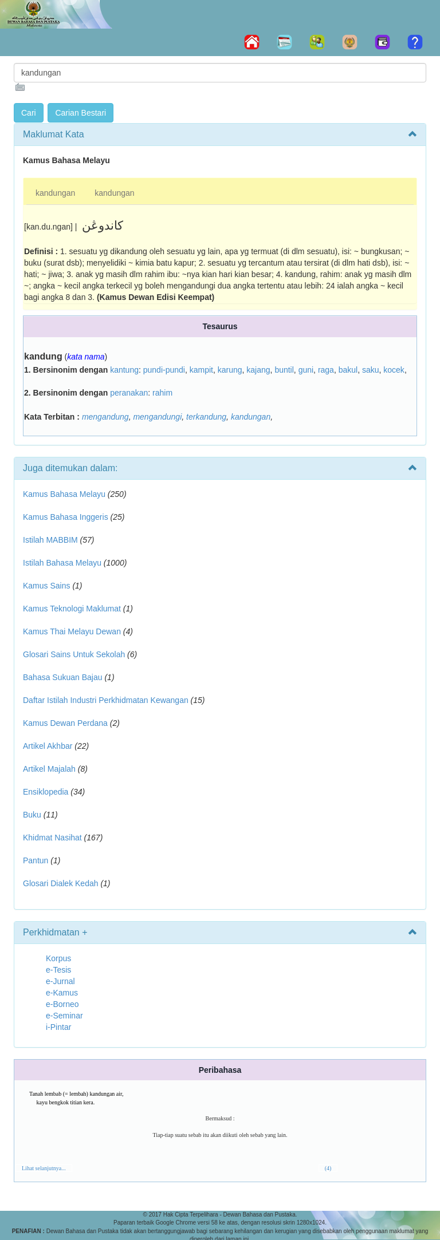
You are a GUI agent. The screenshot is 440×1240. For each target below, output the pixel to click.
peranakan (129, 392)
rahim (162, 392)
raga (326, 369)
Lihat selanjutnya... (44, 1168)
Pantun (35, 860)
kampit (201, 369)
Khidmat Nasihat (52, 837)
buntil (283, 369)
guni (305, 369)
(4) (328, 1168)
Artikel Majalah (49, 768)
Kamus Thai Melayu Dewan (72, 631)
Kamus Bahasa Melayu (65, 494)
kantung (124, 369)
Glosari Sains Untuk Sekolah (74, 654)
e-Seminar (64, 1015)
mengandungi (157, 416)
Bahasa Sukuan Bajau (63, 677)
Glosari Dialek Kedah (61, 883)
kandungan (55, 193)
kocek (393, 369)
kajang (258, 369)
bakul (348, 369)
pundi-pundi (164, 369)
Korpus (58, 958)
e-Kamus (62, 992)
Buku (32, 814)
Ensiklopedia (45, 791)
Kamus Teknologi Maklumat (72, 608)
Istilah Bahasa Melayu (62, 562)
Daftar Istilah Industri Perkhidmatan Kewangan (105, 700)
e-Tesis (58, 969)
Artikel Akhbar (47, 746)
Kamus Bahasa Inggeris (65, 517)
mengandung (105, 416)
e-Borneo (62, 1004)
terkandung (206, 416)
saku (370, 369)
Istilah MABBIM (50, 539)
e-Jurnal (60, 981)
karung (230, 369)
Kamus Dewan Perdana (65, 723)
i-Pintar (58, 1027)
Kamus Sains (46, 585)
